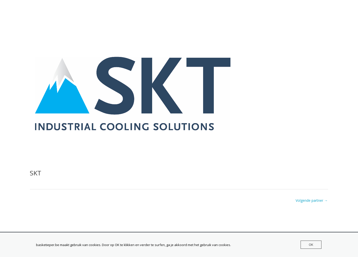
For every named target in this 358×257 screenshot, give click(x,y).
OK (311, 244)
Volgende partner (312, 200)
